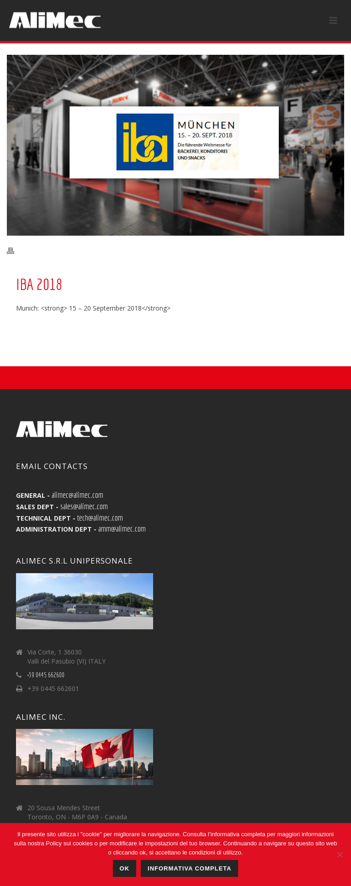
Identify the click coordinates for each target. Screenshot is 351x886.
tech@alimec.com (100, 517)
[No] (339, 854)
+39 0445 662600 (45, 675)
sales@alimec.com (84, 506)
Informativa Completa (189, 868)
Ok (125, 868)
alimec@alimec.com (77, 495)
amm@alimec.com (122, 528)
